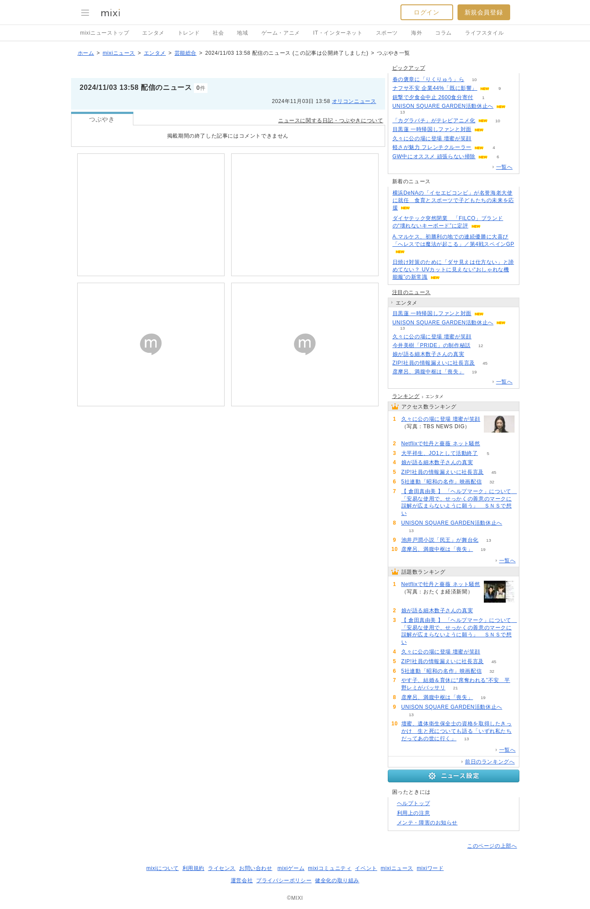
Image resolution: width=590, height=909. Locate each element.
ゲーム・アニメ (280, 33)
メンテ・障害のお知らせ (427, 823)
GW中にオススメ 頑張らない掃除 (434, 156)
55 (481, 138)
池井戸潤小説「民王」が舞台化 (440, 540)
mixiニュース (119, 53)
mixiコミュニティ (329, 868)
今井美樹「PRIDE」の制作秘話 (432, 345)
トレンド (189, 33)
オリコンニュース (354, 101)
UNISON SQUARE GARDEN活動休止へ (443, 106)
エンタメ (153, 33)
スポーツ (387, 33)
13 (402, 112)
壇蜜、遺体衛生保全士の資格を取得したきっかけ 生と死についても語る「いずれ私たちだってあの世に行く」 (456, 731)
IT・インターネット (338, 33)
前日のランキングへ (490, 762)
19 (474, 371)
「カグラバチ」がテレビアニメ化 (434, 120)
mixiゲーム (291, 868)
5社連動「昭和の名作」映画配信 (441, 482)
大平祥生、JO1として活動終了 (439, 453)
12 (480, 345)
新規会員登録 (484, 12)
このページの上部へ (492, 846)
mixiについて (162, 868)
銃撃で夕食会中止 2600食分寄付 (433, 97)
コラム (443, 33)
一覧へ (504, 167)
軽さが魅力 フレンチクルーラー (432, 147)
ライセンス (222, 868)
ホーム (86, 53)
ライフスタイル (484, 33)
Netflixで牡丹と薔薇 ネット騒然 (440, 443)
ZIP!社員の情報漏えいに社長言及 (434, 363)
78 (490, 443)
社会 (218, 33)
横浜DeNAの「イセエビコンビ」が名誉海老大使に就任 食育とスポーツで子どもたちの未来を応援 (453, 200)
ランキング (406, 396)
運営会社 (242, 880)
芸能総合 (186, 53)
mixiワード (430, 868)
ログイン (426, 12)
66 (417, 513)
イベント (366, 868)
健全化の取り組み (337, 880)
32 (492, 481)
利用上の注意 (413, 813)
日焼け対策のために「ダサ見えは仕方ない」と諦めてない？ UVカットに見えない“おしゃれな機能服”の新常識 (453, 269)
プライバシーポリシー (283, 880)
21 (455, 687)
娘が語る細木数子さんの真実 (429, 354)
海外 (416, 33)
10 (474, 79)
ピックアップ (409, 68)
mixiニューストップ (104, 33)
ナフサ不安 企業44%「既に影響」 (435, 88)
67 (474, 354)
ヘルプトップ (413, 803)
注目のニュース (411, 292)
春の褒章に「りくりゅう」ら (429, 79)
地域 (242, 33)
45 (485, 363)
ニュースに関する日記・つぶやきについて (330, 120)
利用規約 (193, 868)
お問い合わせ (255, 868)
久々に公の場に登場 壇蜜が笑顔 (432, 138)
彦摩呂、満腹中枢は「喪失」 (429, 372)
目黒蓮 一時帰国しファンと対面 (432, 129)
